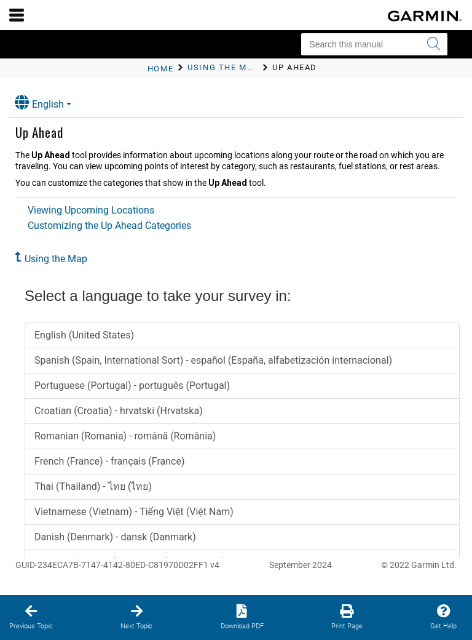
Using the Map (56, 259)
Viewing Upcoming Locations (91, 210)
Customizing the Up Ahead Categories (109, 225)
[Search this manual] (374, 44)
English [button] (39, 102)
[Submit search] (433, 44)
